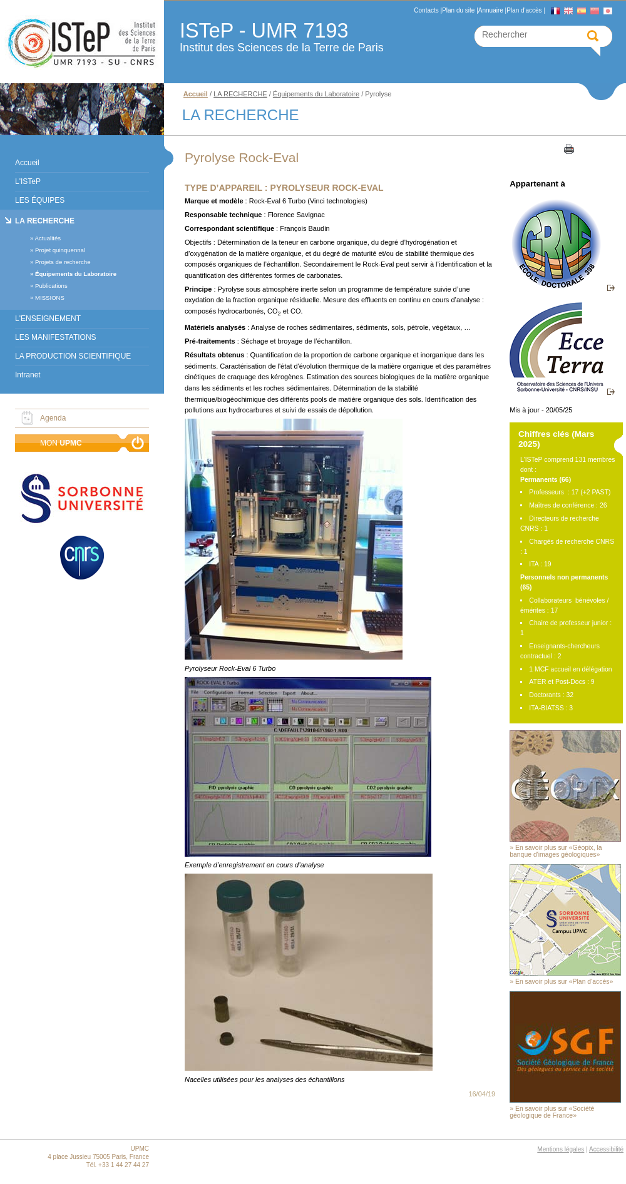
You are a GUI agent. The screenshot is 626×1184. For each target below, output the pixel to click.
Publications (51, 285)
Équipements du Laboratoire (75, 273)
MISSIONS (49, 297)
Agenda (53, 418)
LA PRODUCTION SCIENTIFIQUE (73, 356)
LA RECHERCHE (44, 221)
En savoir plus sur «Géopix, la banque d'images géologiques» (556, 851)
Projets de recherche (63, 261)
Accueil (27, 162)
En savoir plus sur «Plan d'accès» (564, 981)
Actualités (47, 238)
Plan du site (458, 10)
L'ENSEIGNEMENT (48, 318)
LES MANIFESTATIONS (55, 337)
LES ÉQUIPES (39, 200)
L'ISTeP (28, 181)
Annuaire (490, 10)
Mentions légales (560, 1149)
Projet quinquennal (60, 250)
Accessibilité (606, 1149)
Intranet (28, 374)
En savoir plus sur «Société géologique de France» (552, 1112)
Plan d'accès (523, 10)
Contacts (426, 10)
